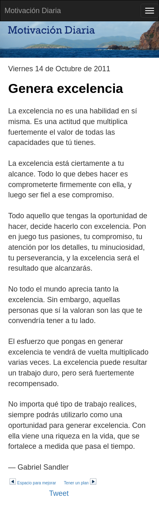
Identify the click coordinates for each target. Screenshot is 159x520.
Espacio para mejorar (32, 483)
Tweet (59, 493)
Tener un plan (80, 483)
